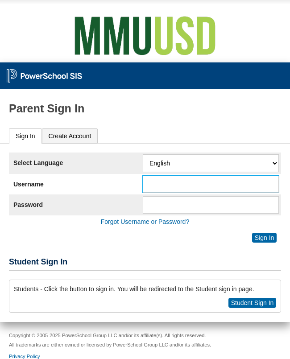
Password (28, 204)
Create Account (70, 136)
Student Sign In (252, 302)
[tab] (25, 136)
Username (28, 184)
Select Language (38, 162)
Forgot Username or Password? (145, 221)
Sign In (25, 136)
